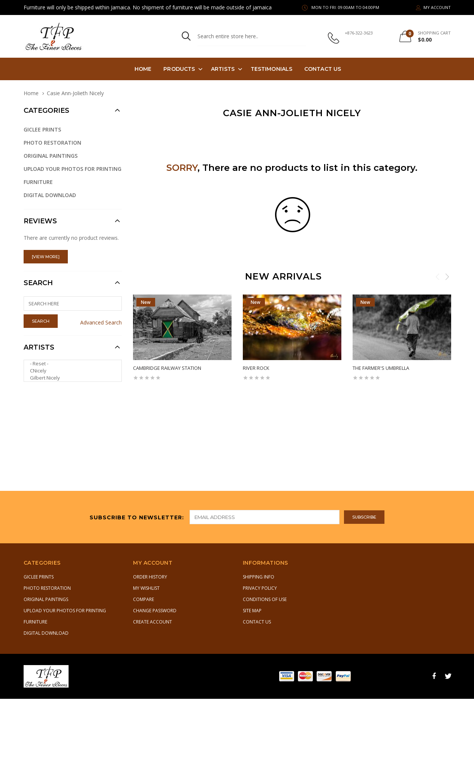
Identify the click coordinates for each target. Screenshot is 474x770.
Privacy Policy (260, 588)
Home (143, 69)
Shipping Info (258, 577)
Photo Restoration (52, 142)
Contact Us (322, 69)
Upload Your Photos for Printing (72, 168)
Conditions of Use (265, 599)
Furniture (38, 181)
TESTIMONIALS (271, 69)
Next (447, 276)
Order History (150, 577)
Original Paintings (51, 155)
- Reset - (70, 363)
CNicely (70, 370)
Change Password (154, 610)
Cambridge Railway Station (167, 368)
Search (38, 283)
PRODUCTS (179, 69)
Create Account (152, 622)
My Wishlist (146, 588)
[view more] (46, 256)
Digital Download (50, 195)
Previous (437, 276)
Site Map (252, 610)
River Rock (256, 368)
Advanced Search (101, 322)
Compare (143, 599)
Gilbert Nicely (70, 377)
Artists (223, 69)
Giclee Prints (42, 129)
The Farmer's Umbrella (381, 368)
